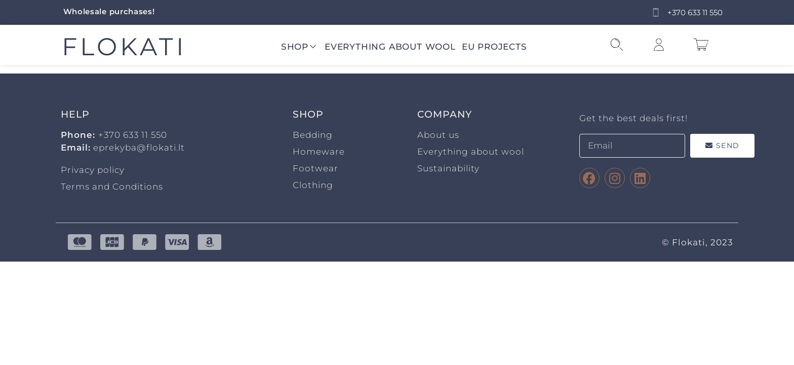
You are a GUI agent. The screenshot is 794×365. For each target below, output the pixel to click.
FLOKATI (124, 46)
